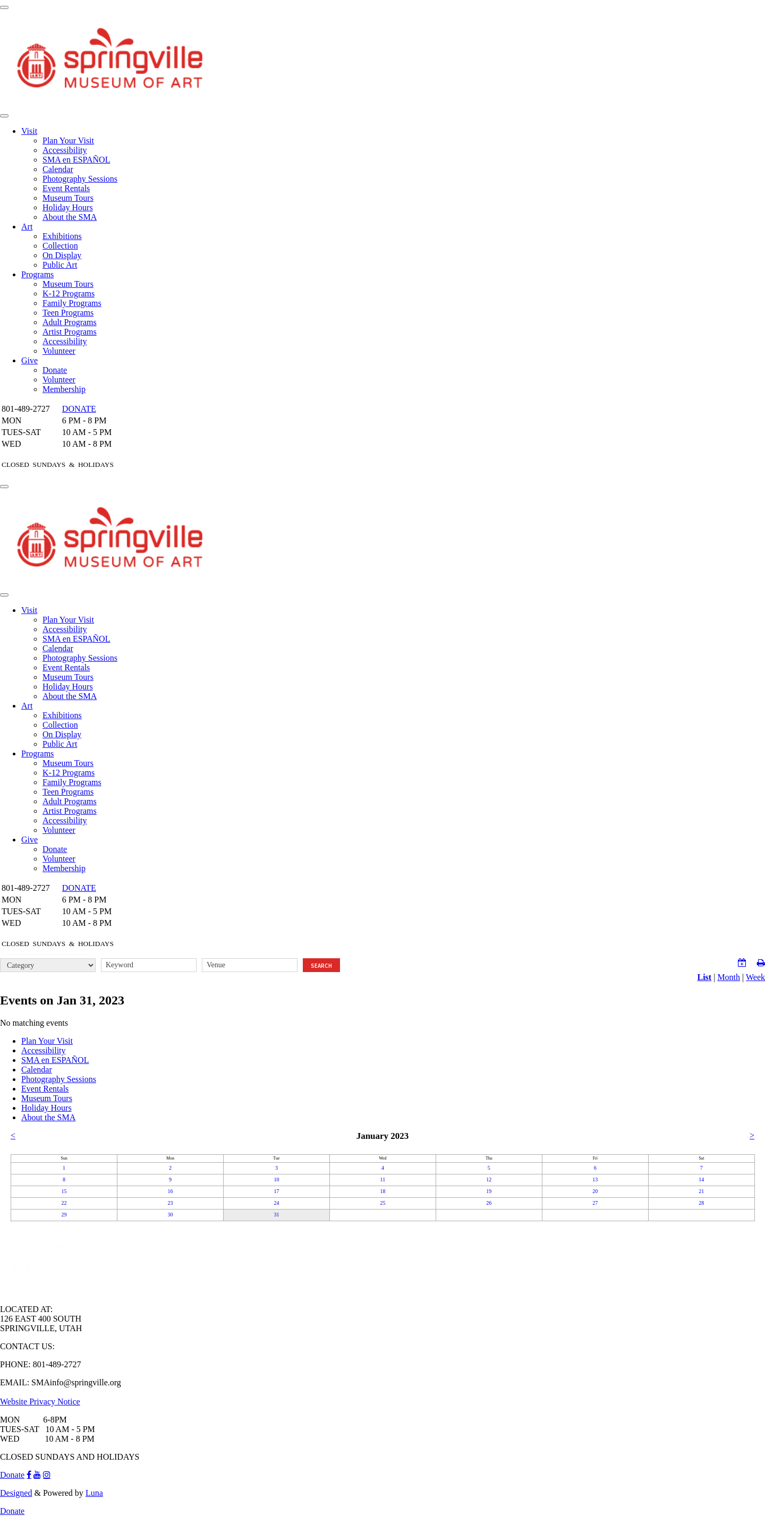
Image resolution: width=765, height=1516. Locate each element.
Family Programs (71, 303)
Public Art (59, 264)
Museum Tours (68, 197)
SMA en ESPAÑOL (76, 159)
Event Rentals (66, 188)
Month (728, 977)
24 (276, 1203)
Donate (54, 369)
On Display (61, 255)
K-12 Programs (68, 293)
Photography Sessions (79, 178)
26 (488, 1203)
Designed (16, 1492)
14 (701, 1179)
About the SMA (69, 217)
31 (276, 1214)
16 (170, 1191)
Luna (94, 1492)
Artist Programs (69, 331)
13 (595, 1179)
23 (170, 1203)
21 (701, 1191)
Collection (60, 245)
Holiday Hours (67, 207)
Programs (37, 274)
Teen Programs (68, 312)
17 (276, 1191)
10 (276, 1179)
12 (488, 1179)
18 (382, 1191)
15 (63, 1191)
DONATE (79, 408)
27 (595, 1203)
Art (26, 226)
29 (63, 1214)
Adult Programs (69, 322)
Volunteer (58, 350)
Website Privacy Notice (40, 1401)
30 (170, 1214)
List (705, 977)
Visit (29, 130)
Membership (64, 389)
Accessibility (64, 150)
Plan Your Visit (68, 140)
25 (382, 1203)
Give (29, 360)
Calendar (57, 169)
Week (755, 977)
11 (383, 1179)
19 (488, 1191)
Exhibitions (62, 236)
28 (701, 1203)
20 (595, 1191)
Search (321, 965)
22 (63, 1203)
